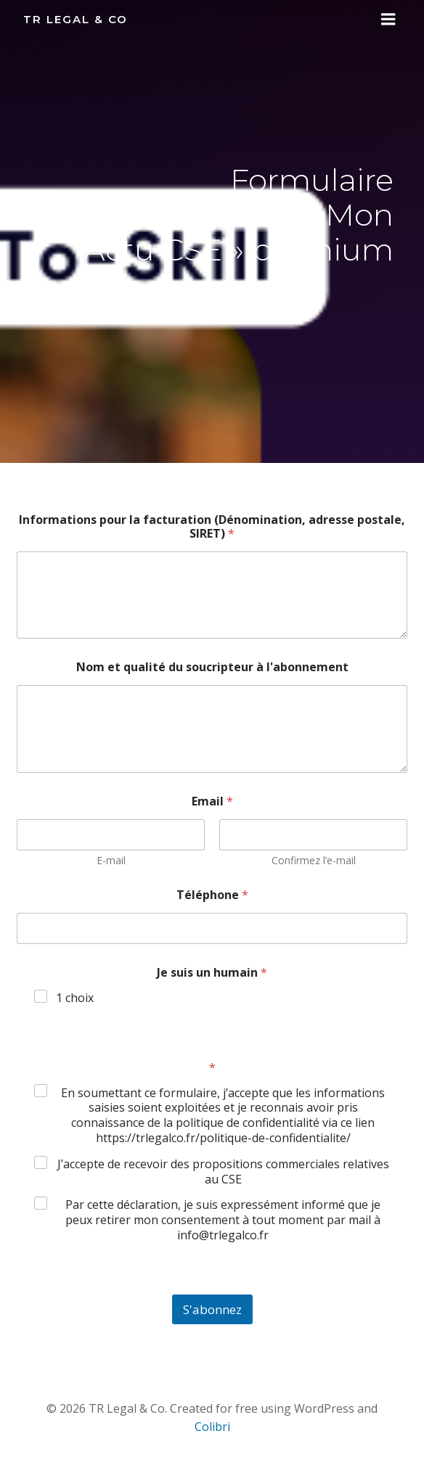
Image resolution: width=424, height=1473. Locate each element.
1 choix (75, 998)
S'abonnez (212, 1309)
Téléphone (212, 895)
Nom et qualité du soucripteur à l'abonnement (212, 667)
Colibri (212, 1427)
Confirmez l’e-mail (314, 860)
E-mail (111, 860)
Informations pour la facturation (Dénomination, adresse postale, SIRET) (212, 527)
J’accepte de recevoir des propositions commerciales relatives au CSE (223, 1172)
